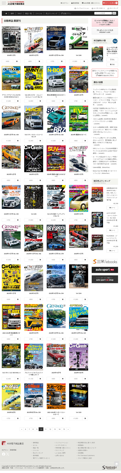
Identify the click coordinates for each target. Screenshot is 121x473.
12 (50, 429)
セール (35, 445)
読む (112, 59)
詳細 (112, 64)
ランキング (51, 13)
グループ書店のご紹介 (85, 458)
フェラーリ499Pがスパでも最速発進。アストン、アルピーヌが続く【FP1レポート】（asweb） (104, 91)
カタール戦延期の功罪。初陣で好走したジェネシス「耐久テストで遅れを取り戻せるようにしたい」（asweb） (105, 130)
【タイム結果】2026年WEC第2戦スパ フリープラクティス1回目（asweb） (105, 121)
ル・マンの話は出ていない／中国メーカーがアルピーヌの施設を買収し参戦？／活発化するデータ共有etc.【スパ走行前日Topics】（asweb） (105, 160)
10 (41, 429)
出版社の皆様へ (83, 450)
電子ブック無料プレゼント (41, 458)
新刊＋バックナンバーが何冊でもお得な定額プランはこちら (104, 73)
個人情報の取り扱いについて (87, 448)
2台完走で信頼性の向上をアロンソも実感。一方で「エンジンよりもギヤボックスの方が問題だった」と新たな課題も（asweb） (105, 111)
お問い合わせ (59, 455)
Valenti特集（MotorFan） (102, 167)
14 (59, 429)
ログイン (65, 3)
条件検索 (36, 455)
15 (64, 429)
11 (45, 429)
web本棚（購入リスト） (91, 3)
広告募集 (81, 453)
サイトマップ (111, 8)
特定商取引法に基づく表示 (86, 443)
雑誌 (28, 13)
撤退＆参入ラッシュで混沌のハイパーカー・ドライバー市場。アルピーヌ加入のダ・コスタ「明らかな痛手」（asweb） (105, 101)
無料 (12, 13)
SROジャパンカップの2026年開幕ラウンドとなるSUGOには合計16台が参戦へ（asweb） (105, 150)
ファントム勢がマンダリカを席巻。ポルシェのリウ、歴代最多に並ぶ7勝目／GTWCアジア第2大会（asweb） (105, 141)
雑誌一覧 (36, 448)
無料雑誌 (36, 443)
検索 (114, 13)
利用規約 (81, 445)
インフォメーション (80, 8)
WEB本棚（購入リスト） (63, 448)
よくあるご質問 (60, 453)
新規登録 (75, 3)
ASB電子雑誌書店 (15, 443)
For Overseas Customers (86, 455)
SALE (20, 13)
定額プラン (66, 13)
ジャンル (38, 13)
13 (55, 429)
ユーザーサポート (97, 8)
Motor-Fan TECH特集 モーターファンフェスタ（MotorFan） (105, 172)
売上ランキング (38, 453)
